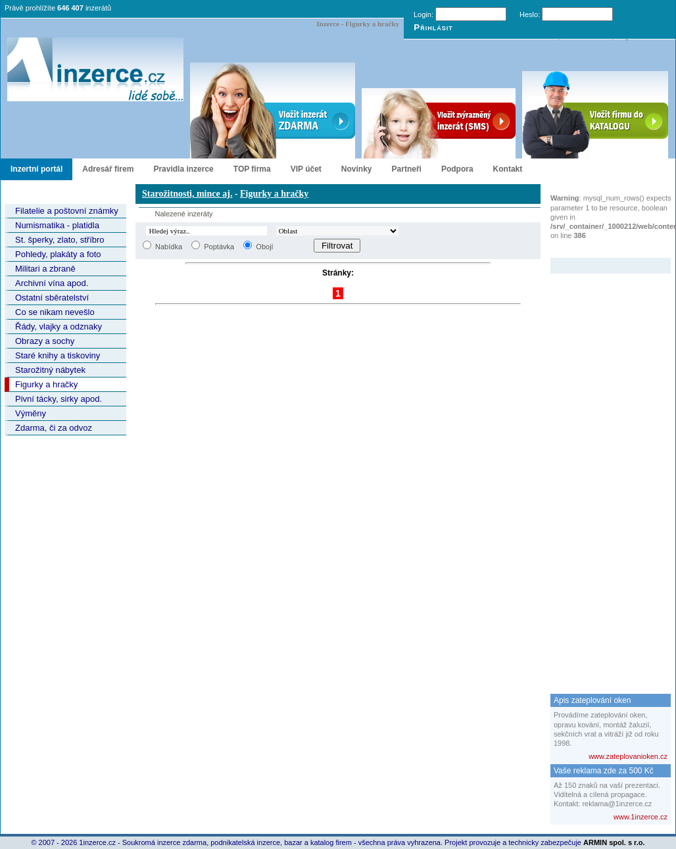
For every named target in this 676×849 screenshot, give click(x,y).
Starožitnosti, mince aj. (187, 194)
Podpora (457, 169)
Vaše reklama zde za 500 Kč (604, 770)
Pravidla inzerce (183, 169)
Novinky (356, 169)
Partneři (407, 169)
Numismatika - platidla (57, 225)
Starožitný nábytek (50, 370)
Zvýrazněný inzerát (600, 249)
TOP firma (252, 169)
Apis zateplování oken (592, 700)
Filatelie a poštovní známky (66, 211)
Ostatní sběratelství (52, 298)
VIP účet (306, 169)
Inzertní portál (36, 169)
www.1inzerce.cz (640, 817)
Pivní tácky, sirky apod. (58, 399)
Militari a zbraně (45, 269)
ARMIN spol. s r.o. (614, 842)
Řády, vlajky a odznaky (58, 326)
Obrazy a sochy (44, 341)
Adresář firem (107, 169)
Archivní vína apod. (51, 283)
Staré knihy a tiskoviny (57, 355)
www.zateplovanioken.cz (628, 756)
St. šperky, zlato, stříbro (60, 240)
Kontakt (508, 169)
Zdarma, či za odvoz (53, 428)
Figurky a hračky (46, 384)
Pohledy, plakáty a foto (58, 254)
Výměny (30, 413)
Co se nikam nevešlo (55, 312)
